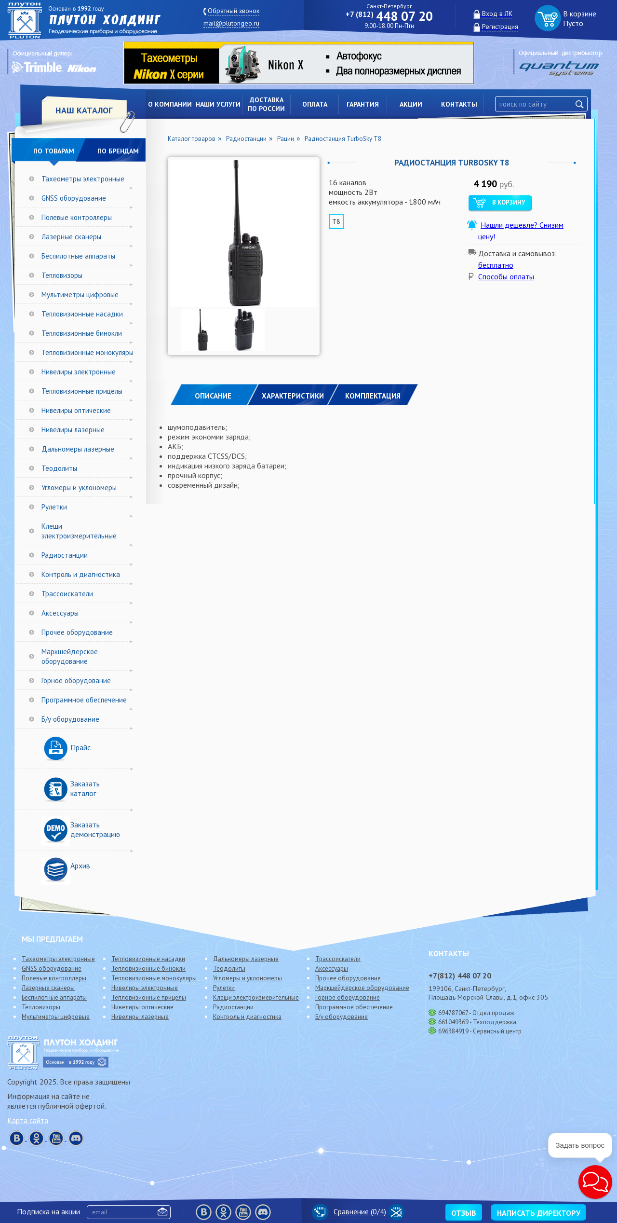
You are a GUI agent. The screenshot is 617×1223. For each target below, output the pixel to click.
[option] (306, 62)
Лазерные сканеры (71, 236)
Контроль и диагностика (80, 574)
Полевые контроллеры (76, 217)
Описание (213, 395)
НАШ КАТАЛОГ (83, 110)
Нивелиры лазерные (73, 429)
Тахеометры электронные (82, 178)
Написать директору (538, 1213)
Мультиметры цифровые (80, 294)
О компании (170, 104)
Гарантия (363, 104)
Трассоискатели (67, 593)
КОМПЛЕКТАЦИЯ (373, 395)
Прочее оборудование (77, 632)
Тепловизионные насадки (82, 313)
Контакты (459, 104)
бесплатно (495, 265)
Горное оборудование (76, 680)
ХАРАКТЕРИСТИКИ (293, 395)
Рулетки (54, 506)
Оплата (314, 104)
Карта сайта (27, 1120)
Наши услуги (218, 104)
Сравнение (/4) (349, 1211)
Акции (411, 104)
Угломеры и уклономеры (79, 487)
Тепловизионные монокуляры (87, 352)
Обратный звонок (233, 10)
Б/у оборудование (70, 719)
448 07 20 (389, 16)
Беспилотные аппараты (78, 256)
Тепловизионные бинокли (81, 333)
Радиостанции (64, 555)
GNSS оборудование (73, 198)
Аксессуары (60, 613)
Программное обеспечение (84, 699)
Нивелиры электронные (78, 371)
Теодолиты (59, 468)
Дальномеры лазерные (77, 448)
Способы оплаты (506, 276)
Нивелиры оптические (76, 410)
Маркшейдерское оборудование (69, 656)
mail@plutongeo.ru (231, 23)
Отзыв (463, 1213)
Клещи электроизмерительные (79, 531)
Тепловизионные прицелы (81, 391)
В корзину (508, 202)
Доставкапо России (266, 104)
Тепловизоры (61, 275)
